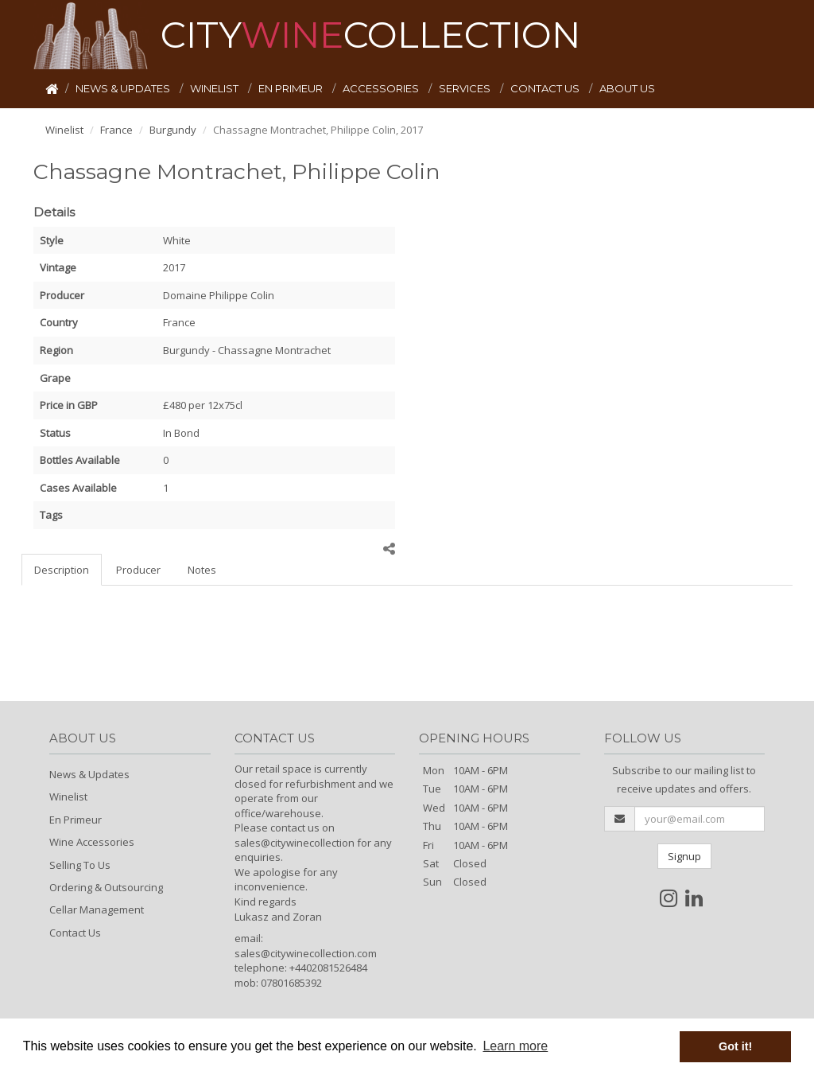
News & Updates (89, 774)
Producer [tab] (138, 570)
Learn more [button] (515, 1046)
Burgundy (172, 130)
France (116, 130)
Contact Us (75, 932)
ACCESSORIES (382, 88)
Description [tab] (61, 570)
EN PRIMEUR (291, 88)
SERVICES (466, 88)
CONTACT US (546, 88)
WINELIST (215, 88)
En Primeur (75, 819)
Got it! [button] (735, 1046)
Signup (684, 856)
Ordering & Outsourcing (106, 887)
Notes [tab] (202, 570)
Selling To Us (79, 865)
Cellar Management (96, 909)
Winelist (64, 130)
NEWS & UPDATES (124, 88)
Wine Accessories (91, 842)
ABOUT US (627, 88)
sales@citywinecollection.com (306, 953)
